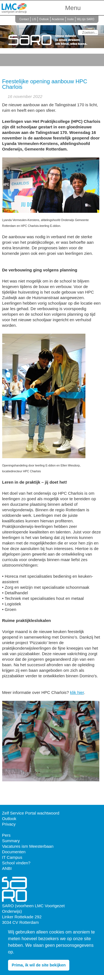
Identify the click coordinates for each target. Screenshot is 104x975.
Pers (6, 835)
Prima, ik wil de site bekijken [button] (38, 965)
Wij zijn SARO (85, 19)
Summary (11, 840)
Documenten (14, 851)
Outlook (44, 19)
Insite (70, 19)
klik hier (77, 692)
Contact (24, 19)
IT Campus (12, 857)
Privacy (9, 824)
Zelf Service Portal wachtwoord (30, 813)
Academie (58, 19)
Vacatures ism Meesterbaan (28, 846)
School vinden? (16, 862)
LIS (34, 19)
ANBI (7, 868)
